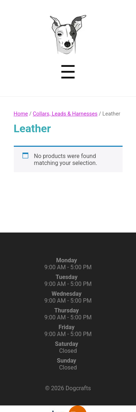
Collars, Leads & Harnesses (65, 113)
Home (21, 113)
